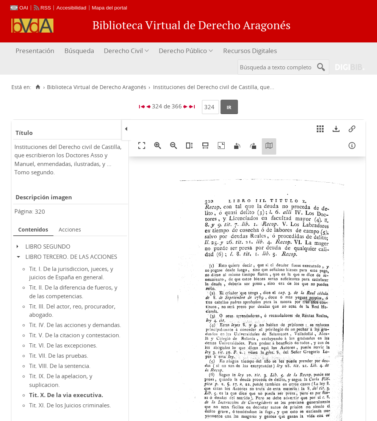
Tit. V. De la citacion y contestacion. (74, 335)
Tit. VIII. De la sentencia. (60, 365)
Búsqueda (79, 50)
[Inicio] (37, 87)
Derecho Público (183, 50)
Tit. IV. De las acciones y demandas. (75, 325)
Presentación (35, 50)
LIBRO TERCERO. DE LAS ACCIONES (71, 256)
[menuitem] (36, 50)
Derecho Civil (123, 50)
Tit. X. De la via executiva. (66, 395)
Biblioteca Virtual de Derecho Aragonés (96, 87)
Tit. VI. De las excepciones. (63, 345)
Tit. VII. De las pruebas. (58, 355)
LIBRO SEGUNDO (47, 246)
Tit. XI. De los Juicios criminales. (70, 405)
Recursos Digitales (250, 50)
